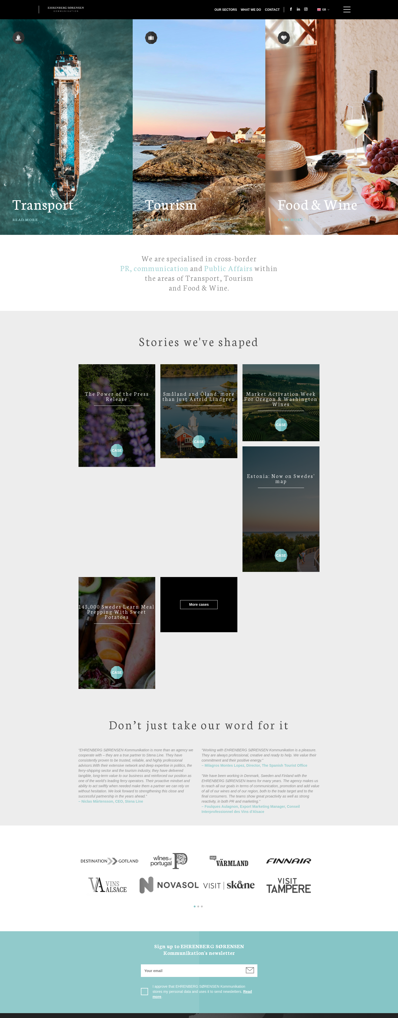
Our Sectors (226, 10)
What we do (251, 10)
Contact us (164, 1014)
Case (116, 448)
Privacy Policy (196, 1014)
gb (321, 9)
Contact (272, 10)
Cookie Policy (231, 1014)
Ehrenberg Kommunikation (66, 9)
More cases (117, 499)
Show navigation (347, 9)
